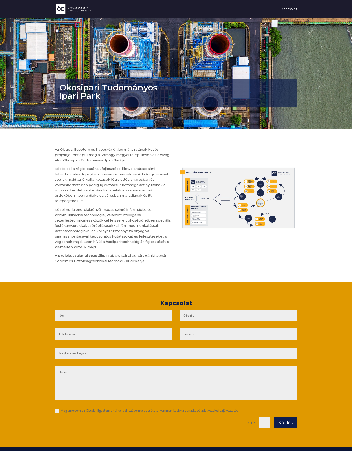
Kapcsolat (289, 9)
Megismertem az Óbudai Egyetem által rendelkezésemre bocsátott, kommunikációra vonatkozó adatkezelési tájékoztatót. (147, 410)
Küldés (286, 423)
